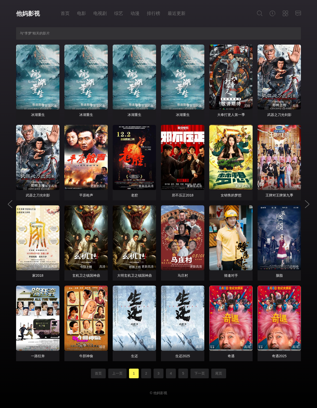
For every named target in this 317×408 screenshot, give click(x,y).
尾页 (218, 373)
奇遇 (231, 356)
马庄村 (183, 275)
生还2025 (182, 356)
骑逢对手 (231, 275)
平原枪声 (86, 195)
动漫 (135, 13)
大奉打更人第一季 (231, 115)
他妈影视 (28, 13)
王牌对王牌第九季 (279, 195)
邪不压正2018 (182, 195)
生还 (134, 356)
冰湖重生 (38, 115)
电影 (81, 13)
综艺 (118, 13)
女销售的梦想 (231, 195)
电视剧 (100, 13)
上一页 (117, 373)
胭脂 (279, 275)
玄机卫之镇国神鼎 (86, 275)
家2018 (37, 275)
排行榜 (153, 13)
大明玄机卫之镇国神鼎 (134, 275)
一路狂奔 (38, 356)
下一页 (199, 373)
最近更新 (176, 13)
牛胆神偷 (86, 356)
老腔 (134, 195)
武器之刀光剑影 (279, 115)
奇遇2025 (279, 356)
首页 (65, 13)
